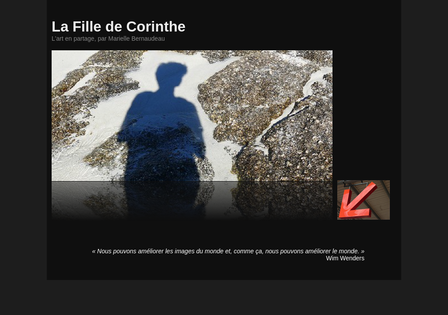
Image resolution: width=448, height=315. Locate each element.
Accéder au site (363, 200)
